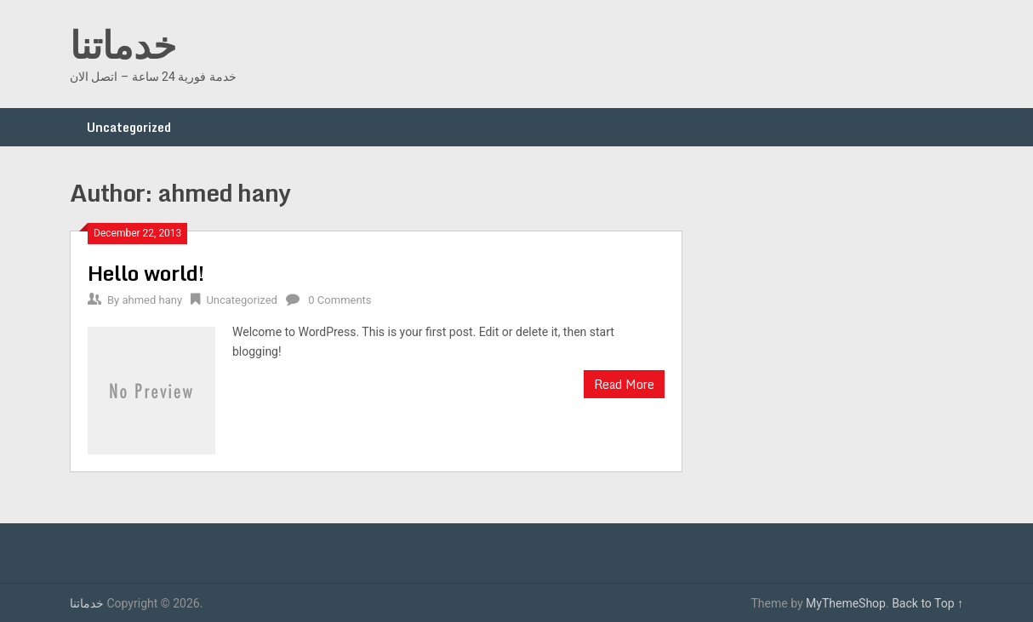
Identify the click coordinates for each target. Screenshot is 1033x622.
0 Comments (339, 300)
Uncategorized (129, 127)
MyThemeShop (846, 603)
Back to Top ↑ (927, 603)
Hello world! (146, 272)
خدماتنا (123, 44)
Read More (624, 384)
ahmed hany (152, 300)
